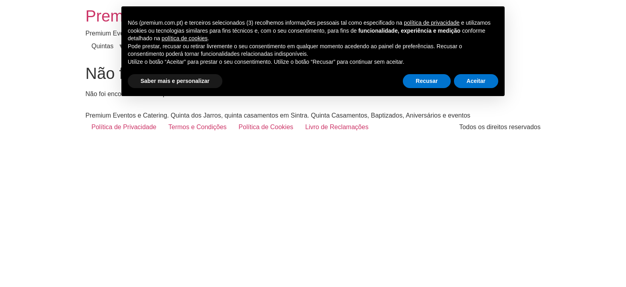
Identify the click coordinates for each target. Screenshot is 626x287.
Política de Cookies (266, 127)
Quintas (102, 46)
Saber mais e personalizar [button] (175, 81)
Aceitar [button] (476, 81)
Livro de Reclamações (336, 127)
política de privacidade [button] (432, 23)
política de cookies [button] (185, 38)
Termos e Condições (197, 127)
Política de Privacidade (123, 127)
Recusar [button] (427, 81)
